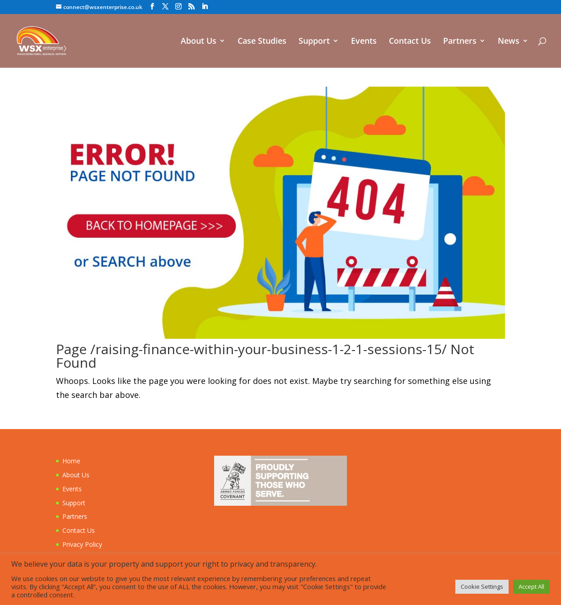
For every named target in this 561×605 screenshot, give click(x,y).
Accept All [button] (531, 586)
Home (71, 461)
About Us (198, 41)
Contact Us (410, 41)
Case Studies (262, 41)
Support (314, 41)
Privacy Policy (82, 544)
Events (364, 41)
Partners (460, 41)
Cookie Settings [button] (482, 586)
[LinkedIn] (204, 6)
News (508, 41)
